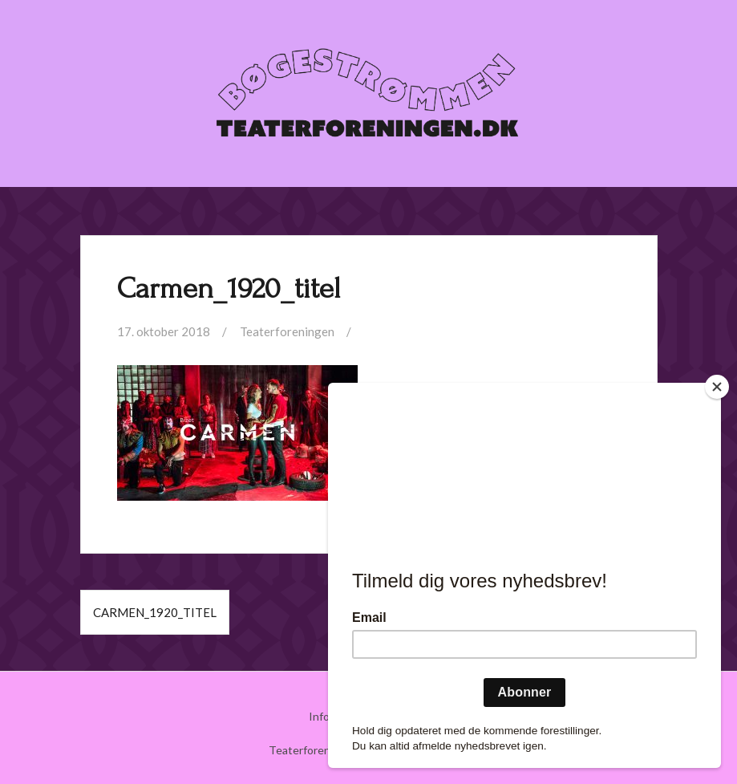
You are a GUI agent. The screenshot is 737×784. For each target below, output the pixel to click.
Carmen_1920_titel (155, 612)
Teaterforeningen (287, 331)
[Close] (717, 387)
